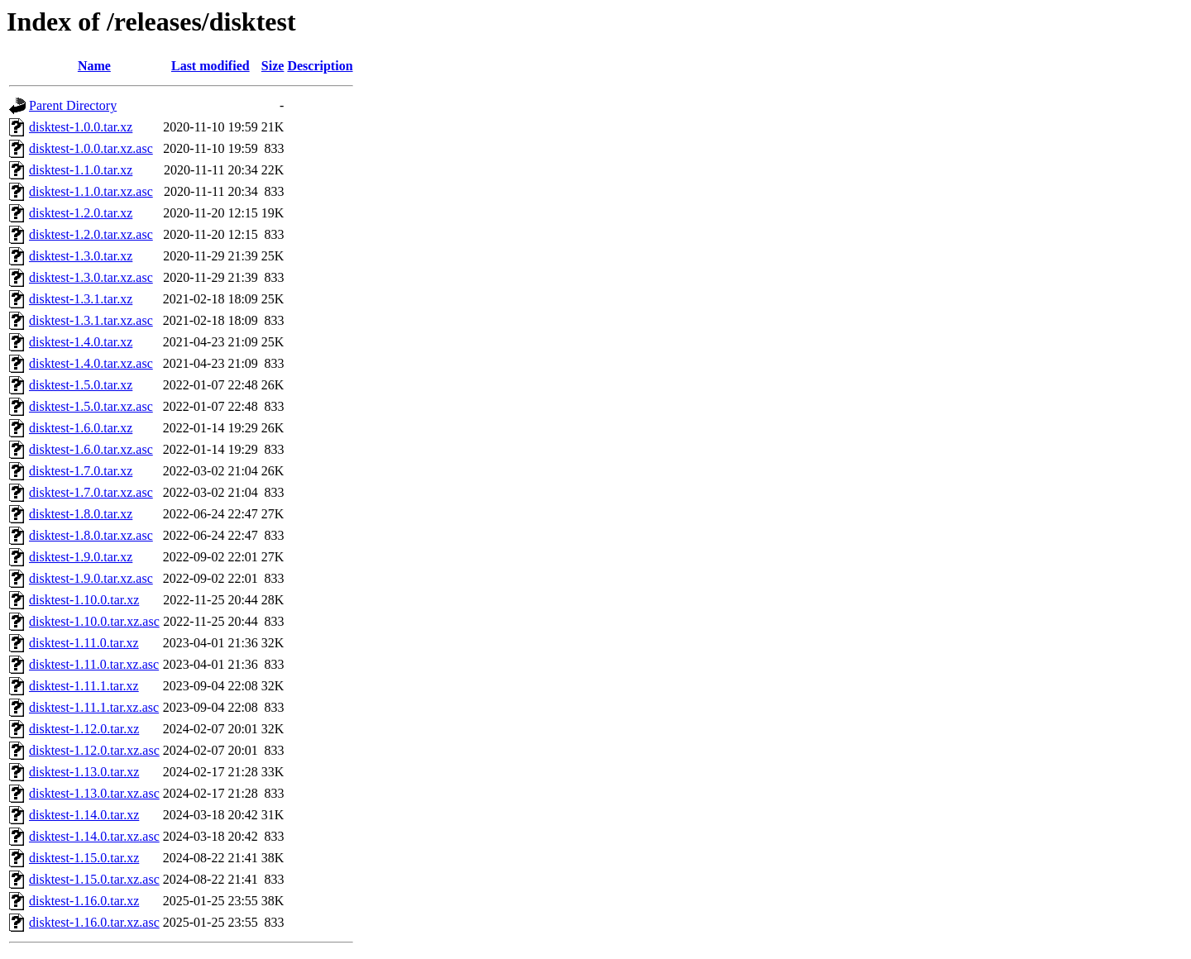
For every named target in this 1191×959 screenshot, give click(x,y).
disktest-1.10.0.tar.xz (84, 600)
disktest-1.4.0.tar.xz (80, 342)
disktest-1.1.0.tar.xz (80, 170)
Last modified (210, 66)
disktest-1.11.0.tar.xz (84, 643)
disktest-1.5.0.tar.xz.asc (91, 406)
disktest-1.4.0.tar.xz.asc (91, 363)
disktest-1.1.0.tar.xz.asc (91, 191)
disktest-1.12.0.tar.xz (84, 729)
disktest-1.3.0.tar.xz (80, 256)
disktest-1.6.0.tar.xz (80, 428)
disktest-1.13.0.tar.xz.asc (94, 793)
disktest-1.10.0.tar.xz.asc (94, 621)
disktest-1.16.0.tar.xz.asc (94, 922)
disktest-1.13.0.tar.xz (84, 772)
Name (94, 66)
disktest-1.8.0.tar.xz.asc (91, 535)
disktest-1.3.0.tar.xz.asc (91, 277)
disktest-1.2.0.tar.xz (80, 213)
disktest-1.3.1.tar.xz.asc (91, 320)
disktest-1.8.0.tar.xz (80, 514)
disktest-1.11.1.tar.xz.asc (94, 707)
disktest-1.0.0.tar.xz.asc (91, 148)
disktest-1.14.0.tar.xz (84, 815)
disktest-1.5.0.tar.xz (80, 385)
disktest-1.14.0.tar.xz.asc (94, 836)
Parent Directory (73, 105)
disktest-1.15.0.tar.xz (84, 858)
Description (319, 66)
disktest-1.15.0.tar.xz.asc (94, 879)
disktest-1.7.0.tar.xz (80, 471)
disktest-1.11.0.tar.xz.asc (94, 664)
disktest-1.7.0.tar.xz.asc (91, 492)
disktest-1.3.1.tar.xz (80, 299)
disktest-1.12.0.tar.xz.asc (94, 750)
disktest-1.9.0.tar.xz (80, 557)
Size (273, 66)
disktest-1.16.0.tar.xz (84, 901)
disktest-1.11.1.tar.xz (84, 686)
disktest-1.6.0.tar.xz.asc (91, 449)
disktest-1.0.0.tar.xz (80, 127)
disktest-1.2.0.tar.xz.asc (91, 234)
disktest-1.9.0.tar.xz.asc (91, 578)
